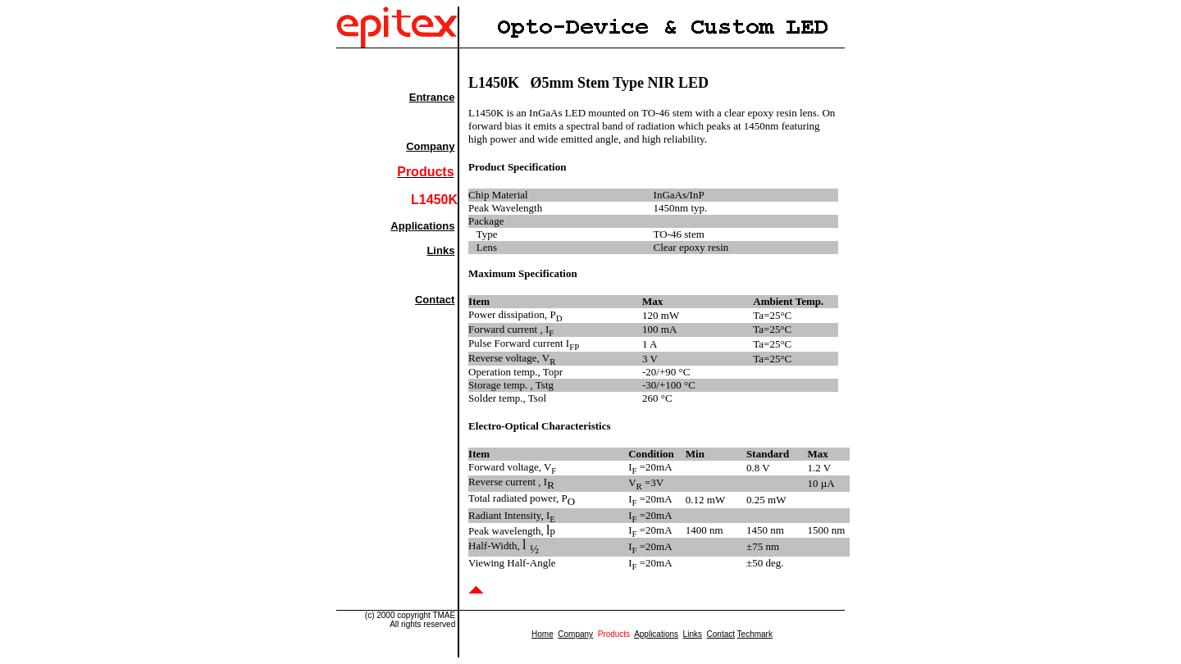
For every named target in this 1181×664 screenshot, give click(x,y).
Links (440, 250)
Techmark (755, 634)
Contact (434, 299)
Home (542, 634)
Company (430, 146)
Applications (422, 226)
